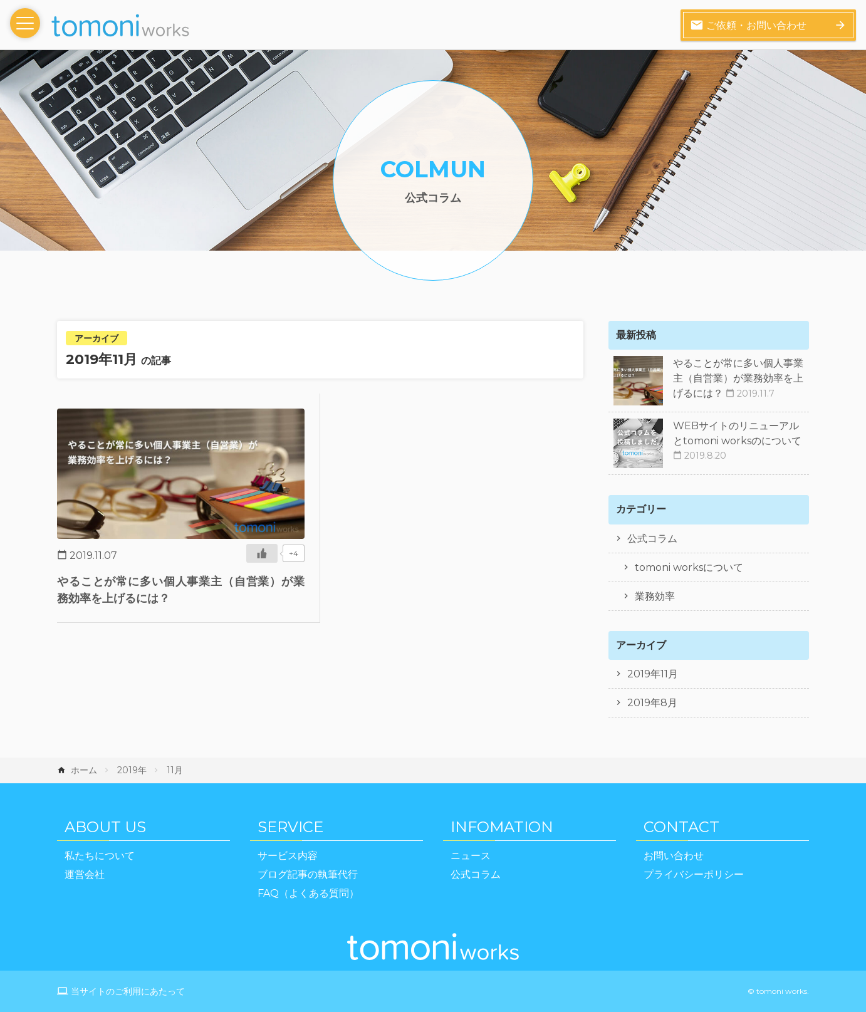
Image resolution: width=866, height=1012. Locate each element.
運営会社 (85, 874)
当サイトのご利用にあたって (128, 991)
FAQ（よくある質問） (308, 893)
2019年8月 (652, 703)
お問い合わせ (674, 856)
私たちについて (100, 856)
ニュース (471, 856)
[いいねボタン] (262, 553)
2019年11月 (652, 674)
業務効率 (655, 596)
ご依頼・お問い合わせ (748, 25)
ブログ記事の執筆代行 (308, 874)
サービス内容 (288, 856)
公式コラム (652, 539)
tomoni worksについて (689, 567)
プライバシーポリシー (694, 874)
